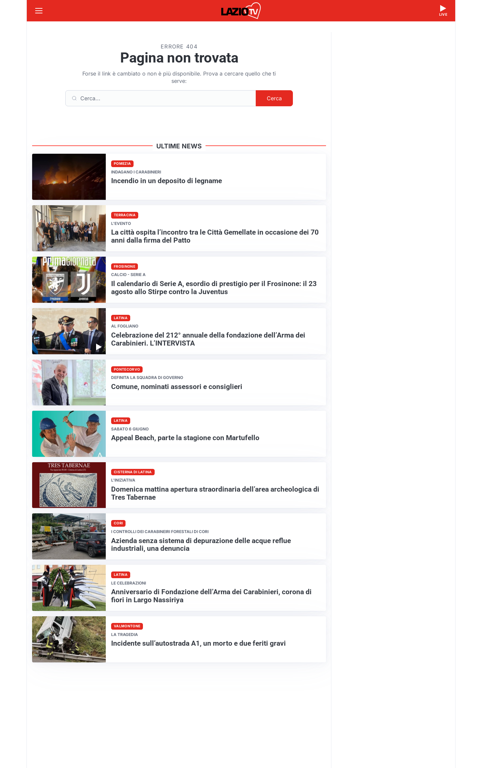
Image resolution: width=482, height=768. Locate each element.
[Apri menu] (39, 10)
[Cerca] (160, 98)
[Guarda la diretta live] (443, 10)
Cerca (274, 98)
